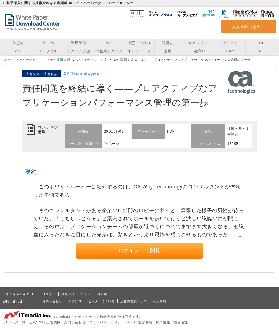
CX (18, 51)
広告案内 (53, 322)
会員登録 (68, 294)
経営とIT (169, 43)
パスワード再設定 (94, 294)
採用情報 (163, 322)
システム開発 (78, 51)
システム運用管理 (56, 59)
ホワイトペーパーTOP (19, 59)
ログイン (49, 294)
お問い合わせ (52, 301)
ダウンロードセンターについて (91, 301)
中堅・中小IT (139, 43)
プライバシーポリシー (107, 322)
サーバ (48, 43)
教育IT (200, 51)
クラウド (230, 43)
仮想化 (18, 43)
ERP (261, 43)
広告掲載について (133, 301)
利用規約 (159, 301)
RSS (131, 322)
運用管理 (78, 43)
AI (260, 51)
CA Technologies (81, 73)
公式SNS (36, 322)
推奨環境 (180, 322)
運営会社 (145, 322)
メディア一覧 (15, 322)
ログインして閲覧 (140, 250)
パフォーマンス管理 (92, 59)
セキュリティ (200, 43)
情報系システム (108, 51)
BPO (230, 51)
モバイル (109, 43)
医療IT (169, 51)
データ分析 (48, 51)
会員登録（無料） (248, 27)
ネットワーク (139, 51)
